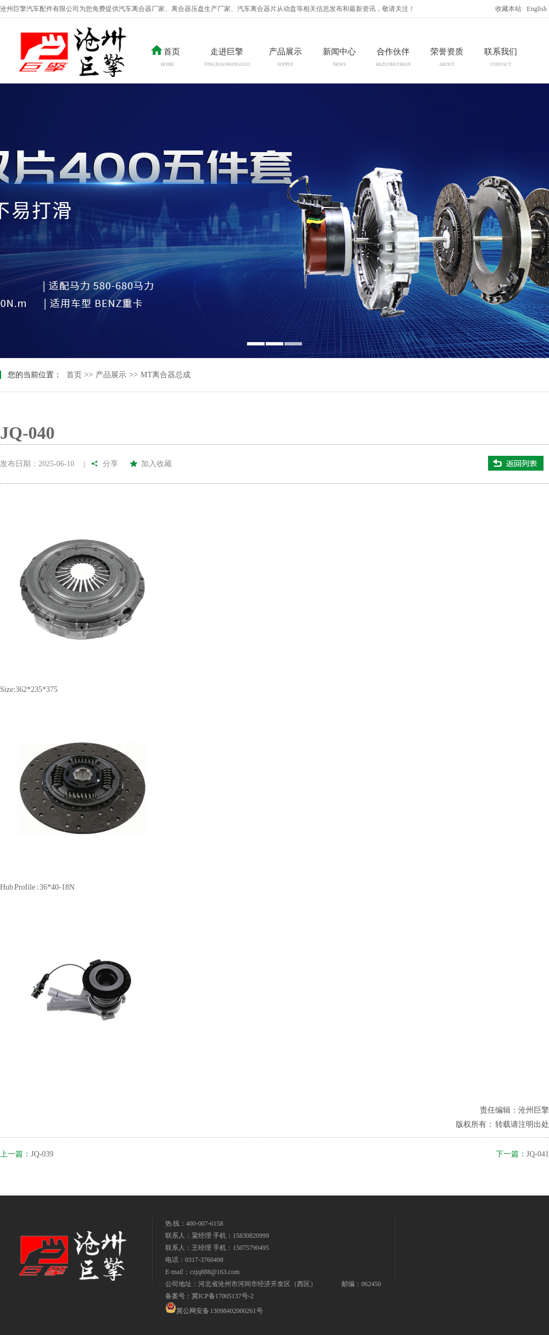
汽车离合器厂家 (142, 9)
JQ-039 (42, 1154)
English (536, 9)
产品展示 (111, 375)
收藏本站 (508, 9)
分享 (111, 464)
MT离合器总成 (166, 375)
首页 (74, 375)
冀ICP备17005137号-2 (223, 1296)
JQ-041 (537, 1154)
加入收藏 (156, 464)
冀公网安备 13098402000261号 (214, 1307)
